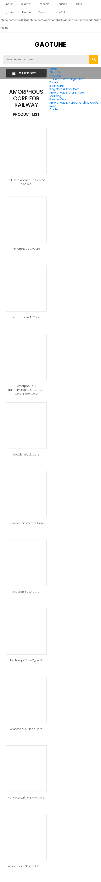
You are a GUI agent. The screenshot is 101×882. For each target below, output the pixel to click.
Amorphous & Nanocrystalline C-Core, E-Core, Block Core (26, 390)
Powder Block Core (26, 454)
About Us (55, 72)
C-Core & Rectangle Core (66, 79)
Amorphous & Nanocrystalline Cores (73, 103)
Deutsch (62, 4)
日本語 (78, 4)
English (9, 4)
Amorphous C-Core (26, 249)
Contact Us (57, 109)
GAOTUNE (50, 44)
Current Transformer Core (26, 523)
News (52, 106)
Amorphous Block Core (26, 729)
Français (44, 4)
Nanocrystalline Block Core (26, 797)
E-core (54, 82)
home (53, 69)
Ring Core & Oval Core (64, 89)
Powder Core (58, 99)
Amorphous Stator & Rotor (67, 92)
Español (60, 12)
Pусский (9, 12)
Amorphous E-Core (26, 317)
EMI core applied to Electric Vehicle (26, 182)
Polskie (42, 12)
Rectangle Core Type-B (26, 660)
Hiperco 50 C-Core (26, 592)
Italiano (26, 12)
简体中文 (26, 4)
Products (55, 75)
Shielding (55, 96)
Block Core (57, 86)
